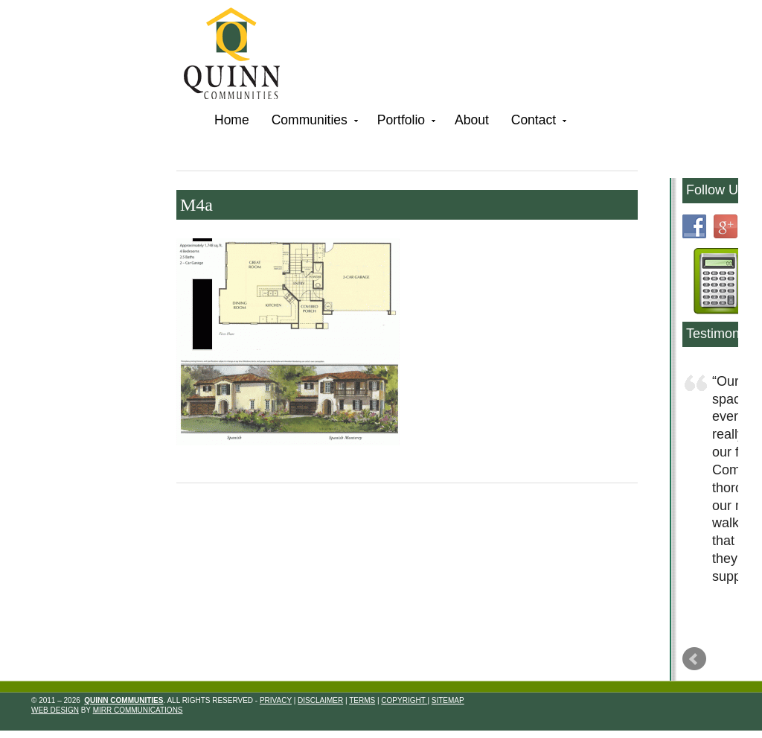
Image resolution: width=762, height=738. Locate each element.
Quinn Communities (242, 55)
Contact (537, 122)
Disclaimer (320, 700)
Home (231, 119)
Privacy (276, 700)
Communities (313, 122)
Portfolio (405, 122)
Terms (362, 700)
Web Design (55, 710)
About (472, 119)
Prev (694, 659)
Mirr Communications (138, 710)
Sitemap (448, 700)
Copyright (404, 700)
